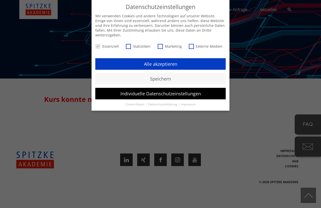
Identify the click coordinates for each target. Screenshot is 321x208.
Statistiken (138, 46)
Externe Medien (205, 46)
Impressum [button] (188, 104)
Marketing (170, 46)
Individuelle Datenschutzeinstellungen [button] (160, 94)
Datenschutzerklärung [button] (163, 104)
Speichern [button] (160, 79)
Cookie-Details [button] (135, 104)
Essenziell (107, 46)
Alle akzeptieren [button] (160, 64)
